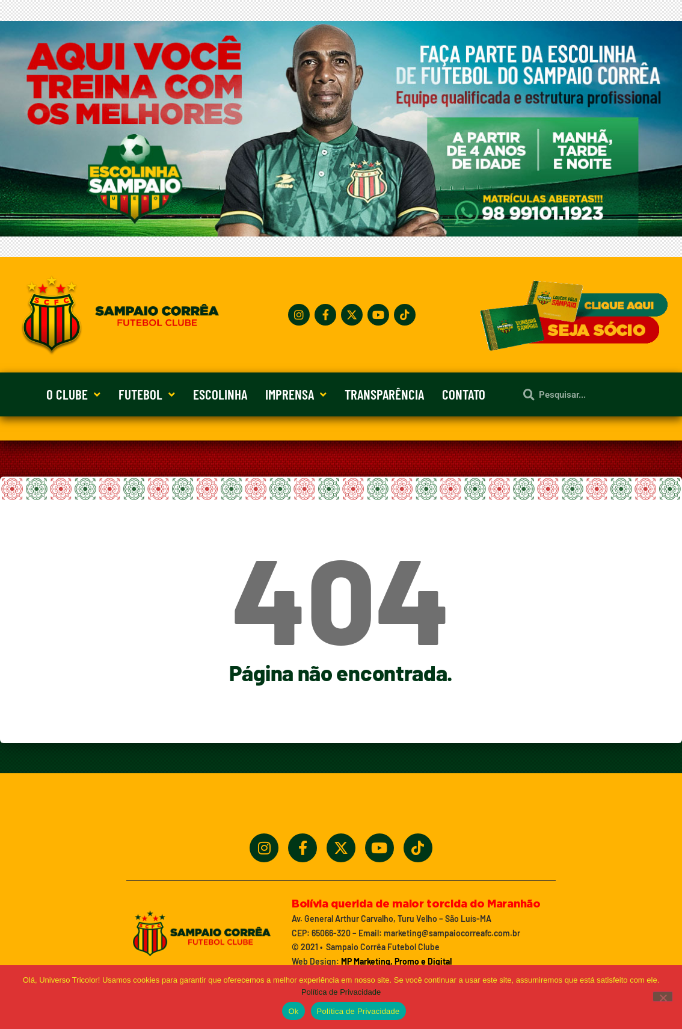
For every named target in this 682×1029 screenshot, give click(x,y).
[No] (663, 996)
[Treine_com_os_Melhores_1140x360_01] (341, 233)
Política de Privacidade (341, 992)
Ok (293, 1011)
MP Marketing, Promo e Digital (396, 961)
